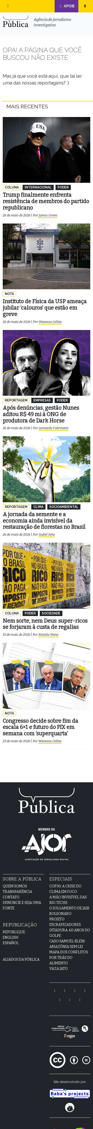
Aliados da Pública (21, 959)
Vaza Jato (58, 968)
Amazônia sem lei (66, 946)
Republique (14, 932)
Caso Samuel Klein (67, 941)
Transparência (17, 891)
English (10, 937)
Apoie (66, 6)
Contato (11, 897)
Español (11, 943)
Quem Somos (15, 886)
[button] (8, 6)
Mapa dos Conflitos (68, 952)
